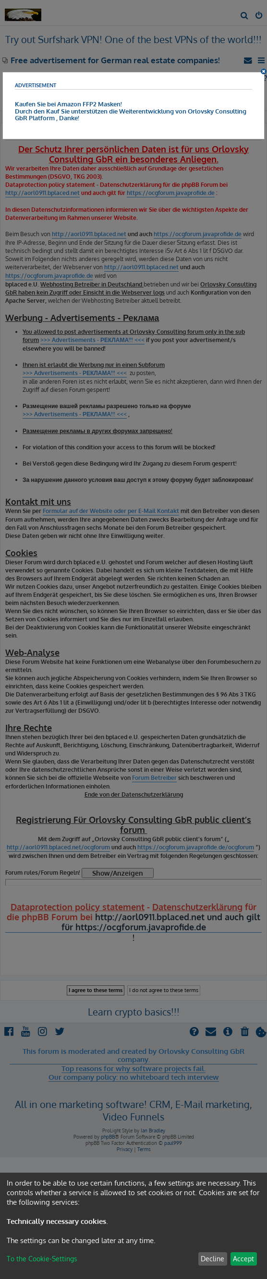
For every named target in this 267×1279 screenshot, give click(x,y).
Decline (212, 1259)
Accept (243, 1259)
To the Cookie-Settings (42, 1259)
